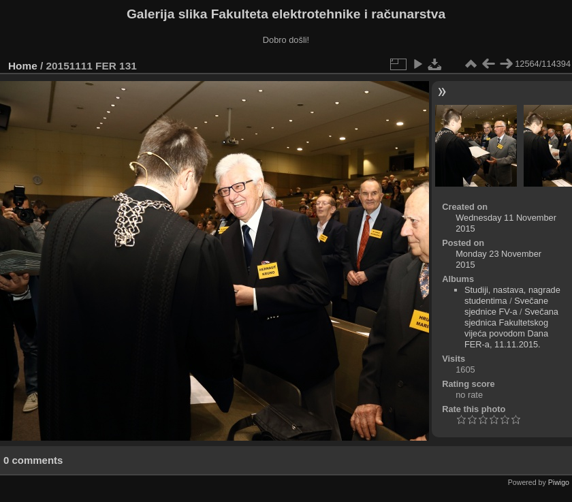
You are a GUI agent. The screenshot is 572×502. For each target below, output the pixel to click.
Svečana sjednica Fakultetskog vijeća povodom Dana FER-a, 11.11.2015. (511, 328)
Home (22, 66)
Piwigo (558, 482)
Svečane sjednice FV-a (506, 306)
